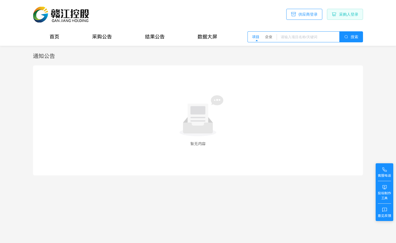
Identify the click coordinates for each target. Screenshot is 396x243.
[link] (44, 56)
